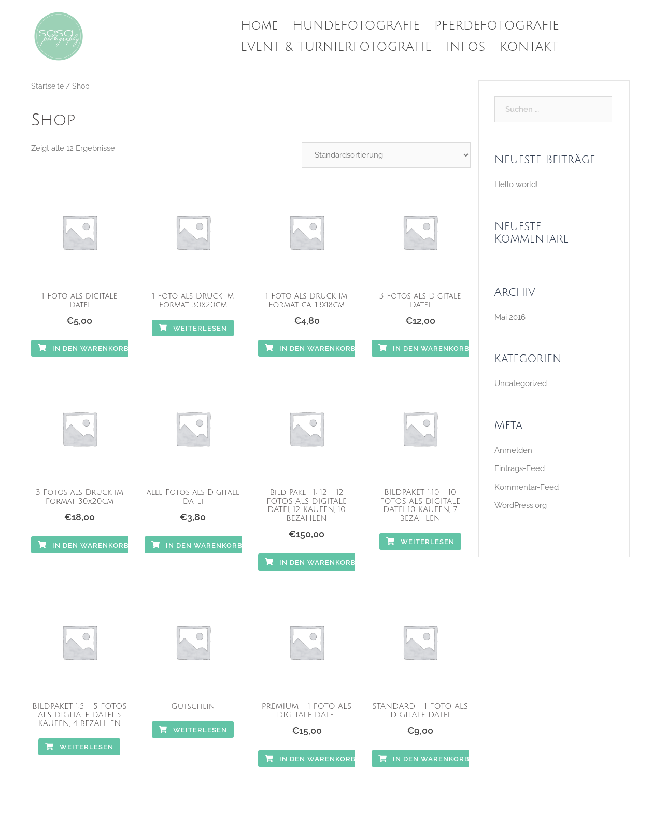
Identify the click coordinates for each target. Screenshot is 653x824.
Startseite (47, 86)
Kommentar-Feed (526, 487)
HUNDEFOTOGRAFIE (356, 25)
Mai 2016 (510, 317)
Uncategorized (520, 383)
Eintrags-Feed (519, 468)
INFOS (466, 46)
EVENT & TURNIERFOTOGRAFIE (336, 46)
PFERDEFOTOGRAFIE (496, 25)
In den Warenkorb (83, 348)
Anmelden (513, 450)
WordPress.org (520, 505)
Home (259, 25)
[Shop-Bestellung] (386, 155)
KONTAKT (529, 46)
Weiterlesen (193, 328)
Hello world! (516, 184)
